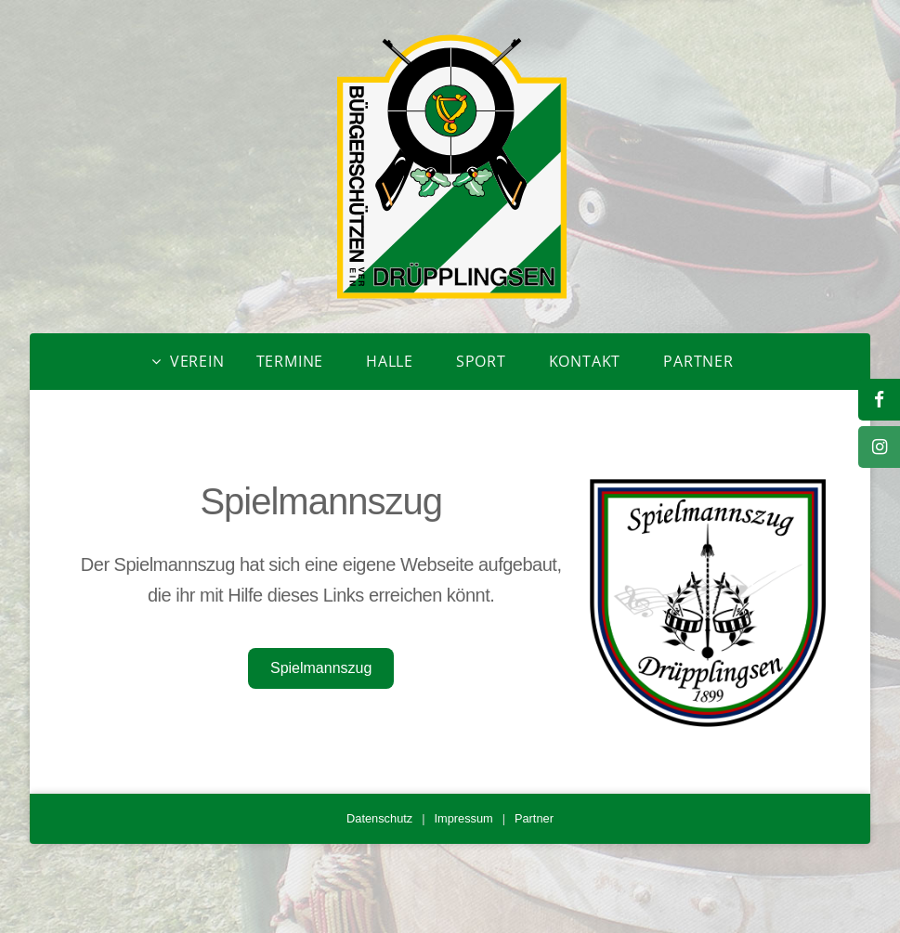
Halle (389, 361)
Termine (290, 361)
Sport (481, 361)
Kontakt (585, 361)
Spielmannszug (321, 668)
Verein (197, 361)
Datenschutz (379, 818)
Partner (698, 361)
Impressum (463, 818)
